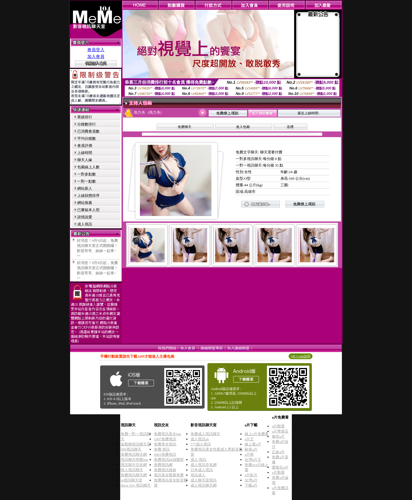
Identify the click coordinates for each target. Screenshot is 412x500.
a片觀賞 (278, 426)
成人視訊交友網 (204, 465)
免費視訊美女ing (167, 434)
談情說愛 (84, 217)
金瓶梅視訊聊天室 (135, 444)
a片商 (249, 454)
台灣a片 (251, 480)
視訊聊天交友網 (134, 465)
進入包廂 (243, 127)
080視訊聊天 (131, 449)
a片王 (249, 439)
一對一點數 (86, 181)
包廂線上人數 (88, 167)
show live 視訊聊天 (136, 485)
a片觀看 (278, 472)
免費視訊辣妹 (165, 470)
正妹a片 (278, 452)
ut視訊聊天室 (131, 480)
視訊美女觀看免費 (169, 475)
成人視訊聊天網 (204, 485)
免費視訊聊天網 (134, 454)
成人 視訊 (198, 459)
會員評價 (84, 145)
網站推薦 (84, 203)
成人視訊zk (200, 439)
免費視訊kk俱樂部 (169, 459)
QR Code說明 (300, 356)
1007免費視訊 (165, 439)
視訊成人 (198, 475)
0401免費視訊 (165, 454)
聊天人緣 (84, 160)
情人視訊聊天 (132, 470)
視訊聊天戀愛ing (134, 459)
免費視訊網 (163, 465)
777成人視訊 (201, 444)
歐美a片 (251, 449)
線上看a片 (253, 444)
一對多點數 (86, 174)
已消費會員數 (88, 131)
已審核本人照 (88, 210)
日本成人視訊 (202, 470)
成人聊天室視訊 (204, 480)
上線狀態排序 (88, 195)
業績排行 (84, 117)
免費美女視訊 (165, 444)
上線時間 (84, 153)
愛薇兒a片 (280, 467)
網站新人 (84, 188)
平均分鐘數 (86, 138)
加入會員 (95, 56)
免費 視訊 (162, 449)
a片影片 (251, 475)
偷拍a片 (278, 436)
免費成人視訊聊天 (205, 434)
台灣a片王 (253, 459)
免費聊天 (184, 127)
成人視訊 (84, 224)
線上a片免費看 (257, 434)
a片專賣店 (280, 431)
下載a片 (251, 485)
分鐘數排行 (86, 124)
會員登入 (95, 49)
